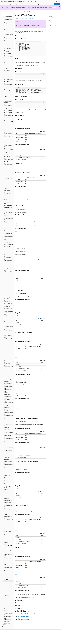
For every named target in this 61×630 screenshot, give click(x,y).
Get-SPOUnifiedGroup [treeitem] (7, 153)
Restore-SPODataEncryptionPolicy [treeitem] (8, 386)
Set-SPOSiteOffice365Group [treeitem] (8, 493)
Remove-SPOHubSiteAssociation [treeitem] (7, 279)
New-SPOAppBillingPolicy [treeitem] (8, 185)
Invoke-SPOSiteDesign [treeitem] (7, 182)
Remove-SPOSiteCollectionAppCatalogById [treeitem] (8, 328)
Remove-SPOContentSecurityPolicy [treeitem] (8, 254)
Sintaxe (50, 13)
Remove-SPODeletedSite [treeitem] (7, 263)
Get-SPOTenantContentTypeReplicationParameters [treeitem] (8, 112)
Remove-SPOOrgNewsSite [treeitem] (8, 300)
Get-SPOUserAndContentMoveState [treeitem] (8, 161)
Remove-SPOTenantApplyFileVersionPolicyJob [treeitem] (8, 356)
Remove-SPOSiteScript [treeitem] (7, 345)
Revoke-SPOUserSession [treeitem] (7, 402)
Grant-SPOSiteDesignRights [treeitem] (8, 175)
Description (50, 14)
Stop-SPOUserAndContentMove (23, 618)
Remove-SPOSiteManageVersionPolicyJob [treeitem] (8, 342)
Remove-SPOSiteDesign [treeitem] (7, 330)
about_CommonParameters (28, 597)
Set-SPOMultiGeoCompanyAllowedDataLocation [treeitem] (8, 466)
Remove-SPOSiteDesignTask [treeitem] (8, 332)
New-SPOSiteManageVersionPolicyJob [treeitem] (8, 226)
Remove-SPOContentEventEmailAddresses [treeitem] (8, 250)
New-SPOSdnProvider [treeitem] (7, 206)
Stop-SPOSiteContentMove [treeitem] (8, 594)
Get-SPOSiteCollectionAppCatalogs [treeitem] (8, 31)
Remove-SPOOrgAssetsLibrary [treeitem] (7, 298)
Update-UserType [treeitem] (6, 618)
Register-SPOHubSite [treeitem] (7, 239)
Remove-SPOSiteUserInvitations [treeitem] (7, 348)
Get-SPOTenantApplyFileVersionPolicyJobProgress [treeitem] (8, 103)
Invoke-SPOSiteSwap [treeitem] (7, 184)
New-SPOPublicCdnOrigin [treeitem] (8, 204)
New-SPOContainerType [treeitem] (7, 187)
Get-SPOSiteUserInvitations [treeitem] (8, 78)
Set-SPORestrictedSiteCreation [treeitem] (8, 475)
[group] (30, 91)
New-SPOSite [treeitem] (6, 212)
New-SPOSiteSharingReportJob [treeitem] (8, 230)
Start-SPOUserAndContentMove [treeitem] (8, 587)
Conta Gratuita (57, 4)
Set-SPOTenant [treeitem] (6, 510)
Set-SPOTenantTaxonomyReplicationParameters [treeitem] (8, 533)
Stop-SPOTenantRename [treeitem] (7, 596)
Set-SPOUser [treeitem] (6, 537)
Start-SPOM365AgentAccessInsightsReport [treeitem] (8, 564)
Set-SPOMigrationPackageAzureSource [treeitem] (8, 461)
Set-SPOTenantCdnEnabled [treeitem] (8, 511)
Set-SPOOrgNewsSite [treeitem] (7, 472)
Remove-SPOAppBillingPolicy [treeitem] (8, 241)
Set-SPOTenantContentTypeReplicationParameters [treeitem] (8, 517)
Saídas (50, 20)
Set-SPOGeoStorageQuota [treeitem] (8, 451)
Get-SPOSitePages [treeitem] (7, 67)
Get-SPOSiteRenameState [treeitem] (8, 69)
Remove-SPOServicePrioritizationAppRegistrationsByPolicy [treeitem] (8, 313)
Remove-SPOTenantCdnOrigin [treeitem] (7, 360)
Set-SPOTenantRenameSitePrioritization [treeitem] (8, 524)
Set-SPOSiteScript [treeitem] (6, 495)
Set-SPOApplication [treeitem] (7, 404)
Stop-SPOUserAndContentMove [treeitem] (8, 599)
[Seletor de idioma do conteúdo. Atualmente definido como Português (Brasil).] (5, 628)
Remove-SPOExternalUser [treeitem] (8, 265)
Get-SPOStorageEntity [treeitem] (7, 84)
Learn (16, 11)
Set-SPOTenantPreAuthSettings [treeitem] (8, 521)
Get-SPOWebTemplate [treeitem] (7, 172)
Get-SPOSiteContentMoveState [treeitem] (8, 35)
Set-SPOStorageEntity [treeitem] (7, 499)
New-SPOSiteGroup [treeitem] (7, 223)
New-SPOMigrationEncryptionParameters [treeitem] (8, 199)
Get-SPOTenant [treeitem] (6, 95)
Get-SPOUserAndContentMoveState (23, 619)
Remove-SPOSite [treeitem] (6, 320)
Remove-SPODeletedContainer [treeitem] (7, 261)
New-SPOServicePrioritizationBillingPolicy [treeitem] (8, 209)
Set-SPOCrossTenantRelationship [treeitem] (8, 444)
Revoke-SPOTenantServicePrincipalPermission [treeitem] (8, 399)
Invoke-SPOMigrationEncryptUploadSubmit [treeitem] (8, 179)
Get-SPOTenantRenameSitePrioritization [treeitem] (8, 126)
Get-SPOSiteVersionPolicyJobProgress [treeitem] (8, 81)
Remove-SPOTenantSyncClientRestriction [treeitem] (8, 368)
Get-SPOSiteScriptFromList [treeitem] (8, 74)
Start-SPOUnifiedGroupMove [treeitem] (7, 584)
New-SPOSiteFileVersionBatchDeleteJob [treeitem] (8, 215)
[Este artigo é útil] (55, 25)
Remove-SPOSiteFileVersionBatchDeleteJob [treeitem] (8, 336)
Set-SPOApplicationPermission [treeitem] (8, 407)
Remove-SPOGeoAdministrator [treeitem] (7, 274)
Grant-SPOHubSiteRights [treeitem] (8, 174)
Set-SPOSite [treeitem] (6, 486)
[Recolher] (12, 11)
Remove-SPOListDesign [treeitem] (7, 285)
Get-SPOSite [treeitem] (6, 28)
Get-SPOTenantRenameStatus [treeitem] (8, 130)
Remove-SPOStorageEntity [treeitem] (8, 353)
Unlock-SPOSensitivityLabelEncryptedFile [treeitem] (8, 610)
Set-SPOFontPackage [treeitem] (7, 449)
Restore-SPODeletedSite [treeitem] (7, 391)
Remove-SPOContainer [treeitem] (7, 243)
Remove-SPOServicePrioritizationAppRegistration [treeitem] (8, 308)
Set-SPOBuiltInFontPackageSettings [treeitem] (8, 417)
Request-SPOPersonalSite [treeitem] (8, 380)
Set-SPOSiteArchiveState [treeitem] (8, 488)
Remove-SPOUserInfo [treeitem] (7, 374)
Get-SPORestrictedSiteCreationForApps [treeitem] (8, 16)
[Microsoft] (2, 1)
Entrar (59, 1)
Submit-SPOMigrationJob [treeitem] (8, 601)
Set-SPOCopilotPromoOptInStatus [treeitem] (8, 440)
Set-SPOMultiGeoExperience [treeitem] (8, 469)
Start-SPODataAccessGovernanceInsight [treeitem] (8, 551)
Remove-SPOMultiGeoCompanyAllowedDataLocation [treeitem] (8, 294)
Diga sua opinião (52, 7)
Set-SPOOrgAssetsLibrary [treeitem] (8, 471)
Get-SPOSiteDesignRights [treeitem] (8, 43)
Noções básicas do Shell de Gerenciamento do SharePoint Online (28, 613)
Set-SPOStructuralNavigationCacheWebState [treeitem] (8, 507)
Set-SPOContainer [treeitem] (6, 424)
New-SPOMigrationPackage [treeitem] (8, 202)
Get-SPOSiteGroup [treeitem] (7, 61)
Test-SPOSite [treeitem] (6, 607)
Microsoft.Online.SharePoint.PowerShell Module (25, 18)
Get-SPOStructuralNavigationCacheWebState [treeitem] (8, 92)
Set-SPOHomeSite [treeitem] (6, 454)
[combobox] (7, 13)
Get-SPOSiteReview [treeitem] (7, 71)
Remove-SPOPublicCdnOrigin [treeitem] (7, 303)
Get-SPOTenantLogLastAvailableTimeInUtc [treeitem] (8, 119)
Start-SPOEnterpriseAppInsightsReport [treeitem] (8, 556)
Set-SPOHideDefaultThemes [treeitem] (8, 453)
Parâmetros (51, 17)
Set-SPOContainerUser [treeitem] (7, 432)
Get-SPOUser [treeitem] (6, 158)
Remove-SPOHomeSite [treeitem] (7, 276)
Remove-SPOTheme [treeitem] (7, 371)
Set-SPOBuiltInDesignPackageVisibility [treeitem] (8, 412)
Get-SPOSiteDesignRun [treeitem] (7, 45)
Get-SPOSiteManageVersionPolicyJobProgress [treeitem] (8, 64)
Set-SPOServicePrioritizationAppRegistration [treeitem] (8, 483)
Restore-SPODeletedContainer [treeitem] (7, 389)
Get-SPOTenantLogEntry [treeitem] (7, 115)
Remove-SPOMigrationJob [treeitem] (8, 291)
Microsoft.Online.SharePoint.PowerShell (30, 11)
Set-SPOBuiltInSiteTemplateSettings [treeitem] (8, 421)
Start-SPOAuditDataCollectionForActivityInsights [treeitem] (8, 543)
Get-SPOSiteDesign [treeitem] (7, 42)
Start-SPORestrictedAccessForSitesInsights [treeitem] (8, 569)
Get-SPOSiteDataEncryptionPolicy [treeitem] (8, 39)
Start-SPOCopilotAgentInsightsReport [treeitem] (8, 547)
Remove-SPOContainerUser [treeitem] (8, 247)
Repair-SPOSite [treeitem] (6, 378)
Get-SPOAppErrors (20, 615)
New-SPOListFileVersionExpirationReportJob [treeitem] (8, 195)
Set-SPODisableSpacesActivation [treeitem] (8, 447)
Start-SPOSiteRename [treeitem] (7, 578)
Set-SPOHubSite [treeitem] (6, 456)
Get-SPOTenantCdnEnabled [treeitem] (8, 105)
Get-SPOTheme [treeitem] (6, 151)
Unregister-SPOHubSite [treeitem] (7, 613)
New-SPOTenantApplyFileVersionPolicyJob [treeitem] (8, 233)
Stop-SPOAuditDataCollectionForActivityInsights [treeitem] (8, 591)
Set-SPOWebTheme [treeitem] (7, 539)
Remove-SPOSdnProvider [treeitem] (8, 305)
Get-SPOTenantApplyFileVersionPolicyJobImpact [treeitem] (8, 98)
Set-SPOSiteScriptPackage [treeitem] (8, 497)
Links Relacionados (52, 21)
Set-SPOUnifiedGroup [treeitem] (7, 536)
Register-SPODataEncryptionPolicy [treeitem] (8, 237)
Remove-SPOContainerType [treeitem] (8, 245)
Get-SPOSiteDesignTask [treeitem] (7, 50)
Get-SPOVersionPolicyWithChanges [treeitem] (8, 169)
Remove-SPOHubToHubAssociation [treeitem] (8, 282)
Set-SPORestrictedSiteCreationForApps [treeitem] (8, 479)
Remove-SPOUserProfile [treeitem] (7, 376)
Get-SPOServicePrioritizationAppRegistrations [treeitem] (8, 21)
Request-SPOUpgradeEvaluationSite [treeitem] (8, 383)
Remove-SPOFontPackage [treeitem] (8, 272)
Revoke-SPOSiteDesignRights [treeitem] (7, 396)
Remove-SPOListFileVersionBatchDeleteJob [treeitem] (8, 288)
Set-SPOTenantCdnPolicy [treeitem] (8, 513)
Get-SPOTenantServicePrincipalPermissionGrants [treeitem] (8, 134)
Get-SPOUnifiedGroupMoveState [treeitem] (8, 156)
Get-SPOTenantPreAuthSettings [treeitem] (8, 123)
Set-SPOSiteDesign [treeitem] (7, 490)
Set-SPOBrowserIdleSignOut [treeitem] (8, 409)
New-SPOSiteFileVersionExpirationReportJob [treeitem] (8, 220)
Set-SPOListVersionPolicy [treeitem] (8, 458)
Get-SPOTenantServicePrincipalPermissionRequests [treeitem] (8, 138)
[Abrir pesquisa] (56, 1)
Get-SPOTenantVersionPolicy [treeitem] (8, 149)
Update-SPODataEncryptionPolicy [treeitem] (8, 616)
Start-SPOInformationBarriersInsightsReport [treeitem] (8, 560)
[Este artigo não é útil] (56, 25)
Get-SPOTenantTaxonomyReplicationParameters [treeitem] (8, 147)
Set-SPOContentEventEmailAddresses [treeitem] (8, 435)
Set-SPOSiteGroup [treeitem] (7, 492)
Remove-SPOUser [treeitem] (6, 373)
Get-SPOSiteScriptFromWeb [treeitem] (8, 76)
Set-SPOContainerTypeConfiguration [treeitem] (8, 429)
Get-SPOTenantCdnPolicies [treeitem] (8, 109)
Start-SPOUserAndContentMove (23, 616)
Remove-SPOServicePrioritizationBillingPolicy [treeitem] (8, 317)
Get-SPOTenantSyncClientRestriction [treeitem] (8, 142)
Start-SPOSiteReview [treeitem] (7, 580)
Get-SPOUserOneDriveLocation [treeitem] (8, 165)
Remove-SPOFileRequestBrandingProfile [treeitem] (8, 269)
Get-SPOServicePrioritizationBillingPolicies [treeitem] (8, 25)
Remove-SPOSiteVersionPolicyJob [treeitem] (7, 351)
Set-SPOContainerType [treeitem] (7, 426)
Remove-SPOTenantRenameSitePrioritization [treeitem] (8, 364)
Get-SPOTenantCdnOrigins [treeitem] (8, 107)
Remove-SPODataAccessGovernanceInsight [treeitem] (8, 258)
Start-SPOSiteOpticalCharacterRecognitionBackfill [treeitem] (8, 575)
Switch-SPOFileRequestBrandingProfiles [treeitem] (8, 604)
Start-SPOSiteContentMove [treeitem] (8, 572)
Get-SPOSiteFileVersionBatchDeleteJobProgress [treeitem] (8, 54)
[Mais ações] (45, 12)
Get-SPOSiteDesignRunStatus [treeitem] (8, 48)
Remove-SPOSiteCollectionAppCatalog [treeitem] (8, 323)
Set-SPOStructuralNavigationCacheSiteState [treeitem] (8, 502)
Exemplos (51, 16)
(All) (16, 146)
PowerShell (20, 11)
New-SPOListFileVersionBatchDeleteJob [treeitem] (8, 191)
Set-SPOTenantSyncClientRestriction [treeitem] (8, 528)
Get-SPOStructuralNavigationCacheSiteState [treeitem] (8, 88)
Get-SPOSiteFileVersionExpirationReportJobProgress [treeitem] (8, 58)
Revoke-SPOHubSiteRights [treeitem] (8, 393)
